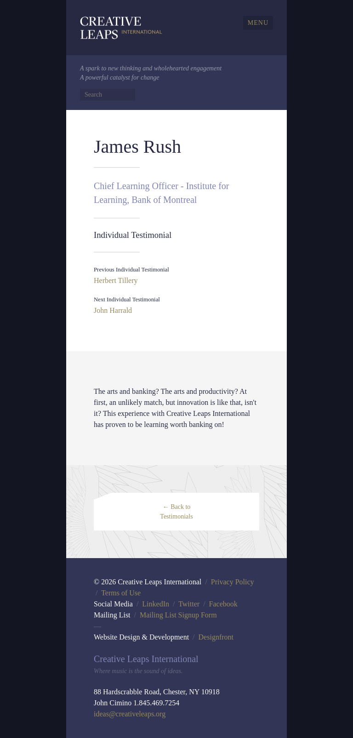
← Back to (176, 511)
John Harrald (113, 310)
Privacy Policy (232, 582)
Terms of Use (121, 593)
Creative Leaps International (121, 27)
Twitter (188, 604)
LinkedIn (155, 604)
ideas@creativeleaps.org (129, 714)
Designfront (216, 637)
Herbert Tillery (116, 280)
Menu (258, 22)
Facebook (223, 604)
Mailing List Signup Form (178, 615)
